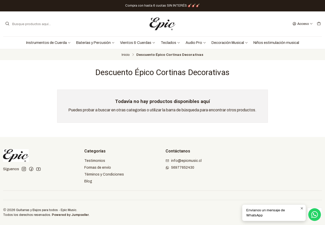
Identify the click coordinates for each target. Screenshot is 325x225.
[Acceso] (302, 23)
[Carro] (319, 23)
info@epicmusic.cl (184, 161)
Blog (88, 181)
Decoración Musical (230, 43)
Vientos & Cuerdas (137, 43)
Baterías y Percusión (95, 43)
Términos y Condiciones (104, 174)
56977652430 (180, 167)
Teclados (170, 43)
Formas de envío (97, 167)
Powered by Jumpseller (70, 215)
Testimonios (94, 161)
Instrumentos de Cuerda (48, 43)
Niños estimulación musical (276, 43)
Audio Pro (196, 43)
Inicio (126, 55)
